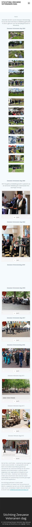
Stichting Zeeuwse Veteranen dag (11, 3)
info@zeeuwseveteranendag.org (19, 489)
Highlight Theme (25, 524)
